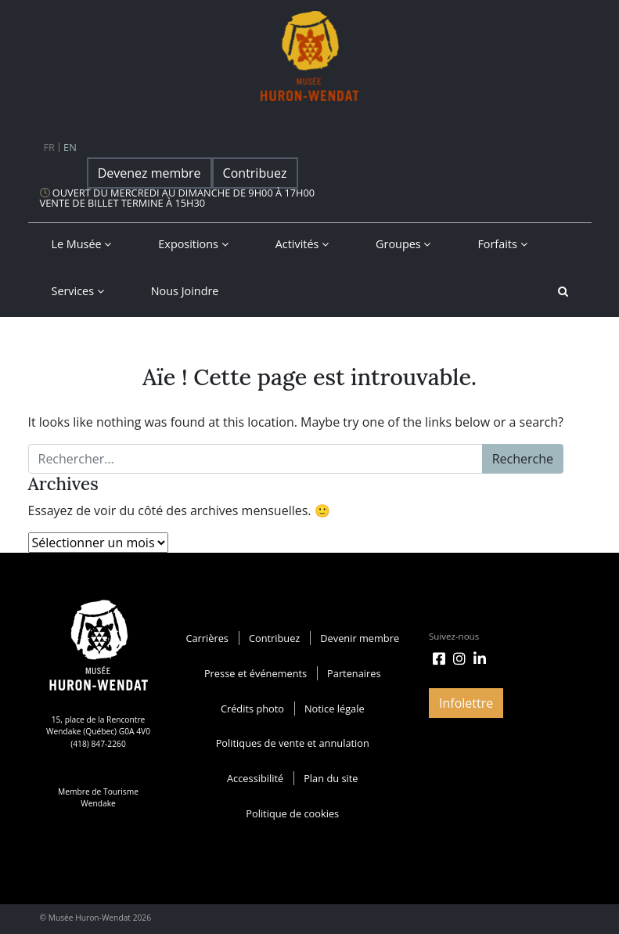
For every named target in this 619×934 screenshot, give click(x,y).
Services (78, 290)
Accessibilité (255, 778)
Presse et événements (255, 673)
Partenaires (354, 673)
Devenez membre (149, 173)
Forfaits (502, 243)
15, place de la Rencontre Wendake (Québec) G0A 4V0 (98, 725)
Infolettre (466, 703)
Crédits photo (252, 708)
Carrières (207, 638)
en (70, 147)
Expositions (193, 243)
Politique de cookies (292, 813)
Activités (302, 243)
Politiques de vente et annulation (292, 743)
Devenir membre (359, 638)
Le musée (82, 243)
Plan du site (331, 778)
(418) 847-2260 (98, 743)
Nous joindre (185, 290)
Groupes (403, 243)
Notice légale (334, 708)
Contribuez (255, 173)
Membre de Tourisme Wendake (98, 797)
